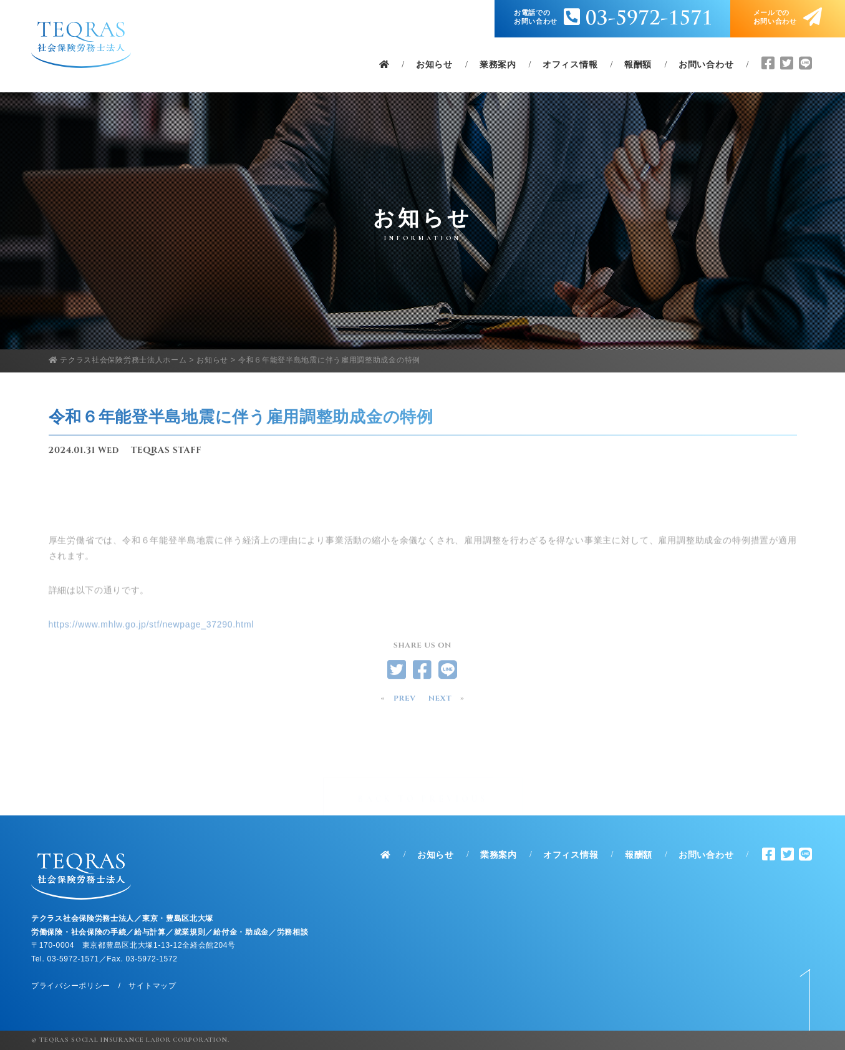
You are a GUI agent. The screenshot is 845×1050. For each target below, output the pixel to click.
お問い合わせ (705, 65)
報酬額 (638, 65)
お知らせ (434, 65)
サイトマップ (152, 985)
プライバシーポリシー (70, 985)
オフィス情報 (570, 65)
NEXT (439, 701)
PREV (405, 701)
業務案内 (498, 65)
